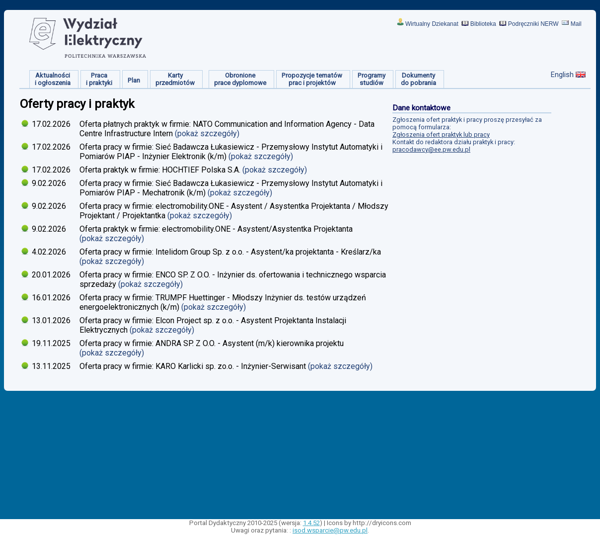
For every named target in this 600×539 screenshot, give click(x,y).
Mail (576, 23)
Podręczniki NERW (533, 23)
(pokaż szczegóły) (208, 133)
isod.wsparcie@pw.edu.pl (330, 530)
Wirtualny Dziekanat (431, 23)
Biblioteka (483, 23)
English (562, 74)
